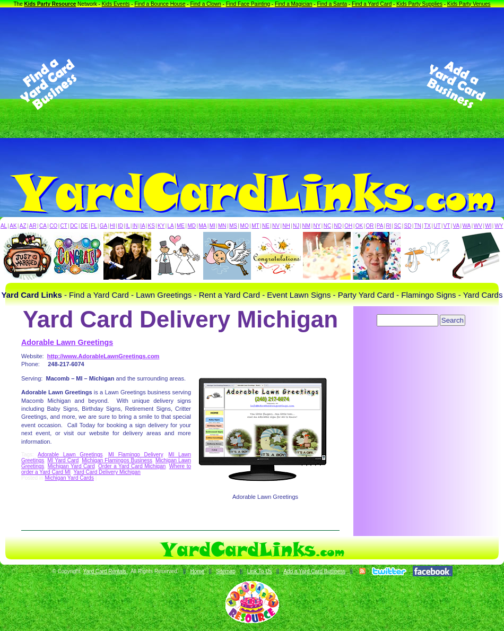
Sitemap (226, 571)
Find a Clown (205, 4)
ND (338, 226)
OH (348, 226)
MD (192, 226)
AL (4, 226)
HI (112, 226)
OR (370, 226)
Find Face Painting (248, 4)
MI (212, 226)
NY (316, 226)
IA (142, 226)
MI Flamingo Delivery (135, 454)
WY (498, 226)
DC (73, 226)
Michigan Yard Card (71, 466)
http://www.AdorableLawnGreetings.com (103, 356)
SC (397, 226)
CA (43, 226)
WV (478, 226)
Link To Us (259, 571)
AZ (23, 226)
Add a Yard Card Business (314, 571)
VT (447, 226)
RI (388, 226)
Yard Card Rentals (105, 571)
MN (222, 226)
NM (306, 226)
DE (84, 226)
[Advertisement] (252, 84)
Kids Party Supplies (419, 4)
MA (203, 226)
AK (13, 226)
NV (276, 226)
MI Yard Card (63, 460)
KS (151, 226)
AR (33, 226)
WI (488, 226)
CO (53, 226)
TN (417, 226)
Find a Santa (332, 4)
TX (427, 226)
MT (255, 226)
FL (94, 226)
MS (233, 226)
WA (467, 226)
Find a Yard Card (372, 4)
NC (327, 226)
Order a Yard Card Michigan (132, 466)
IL (128, 226)
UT (436, 226)
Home (197, 571)
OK (359, 226)
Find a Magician (293, 4)
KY (161, 226)
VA (456, 226)
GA (103, 226)
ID (120, 226)
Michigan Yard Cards (69, 478)
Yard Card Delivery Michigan (107, 472)
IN (134, 226)
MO (244, 226)
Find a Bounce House (159, 4)
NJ (296, 226)
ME (181, 226)
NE (266, 226)
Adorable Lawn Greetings (67, 342)
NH (286, 226)
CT (63, 226)
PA (380, 226)
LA (171, 226)
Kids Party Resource (50, 4)
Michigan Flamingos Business (117, 460)
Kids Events (116, 4)
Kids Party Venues (469, 4)
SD (408, 226)
